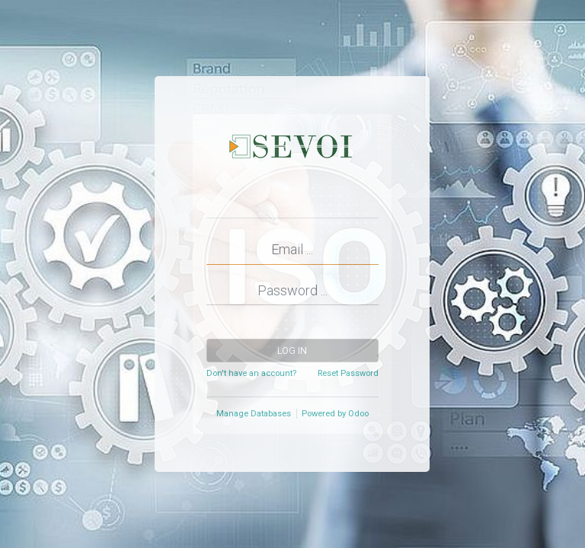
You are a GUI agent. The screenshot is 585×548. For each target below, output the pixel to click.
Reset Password (348, 373)
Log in (292, 351)
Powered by (335, 414)
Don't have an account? (251, 373)
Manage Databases (253, 414)
